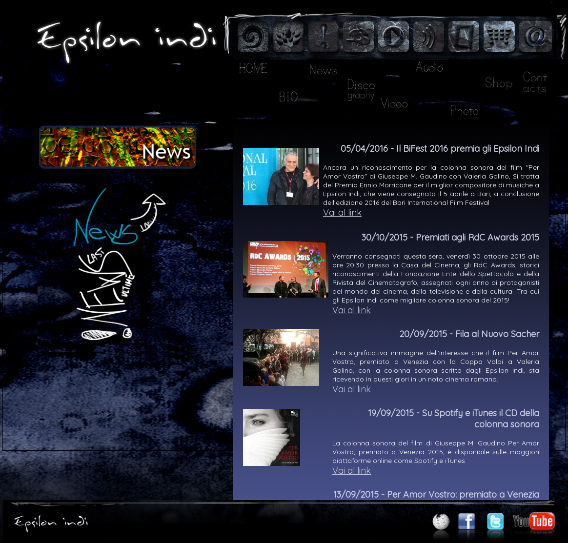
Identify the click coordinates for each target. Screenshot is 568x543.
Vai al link (342, 212)
